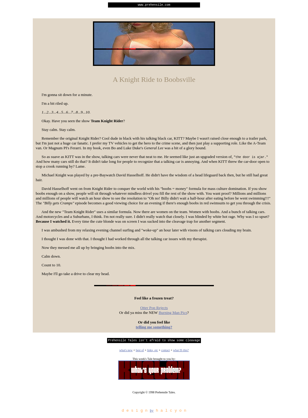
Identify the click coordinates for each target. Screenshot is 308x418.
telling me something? (154, 328)
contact (165, 352)
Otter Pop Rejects (154, 308)
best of (140, 352)
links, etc (152, 352)
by (151, 413)
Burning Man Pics (173, 313)
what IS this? (181, 352)
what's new (125, 352)
